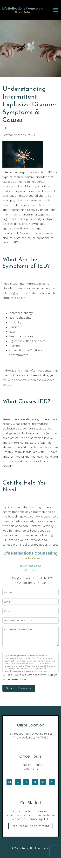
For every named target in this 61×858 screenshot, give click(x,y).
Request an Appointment (30, 825)
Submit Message (18, 688)
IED (4, 127)
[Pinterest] (52, 782)
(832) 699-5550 (30, 565)
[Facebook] (26, 782)
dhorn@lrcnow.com (30, 570)
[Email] (9, 782)
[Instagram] (35, 782)
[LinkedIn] (43, 782)
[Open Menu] (55, 10)
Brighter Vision (39, 848)
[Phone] (18, 782)
